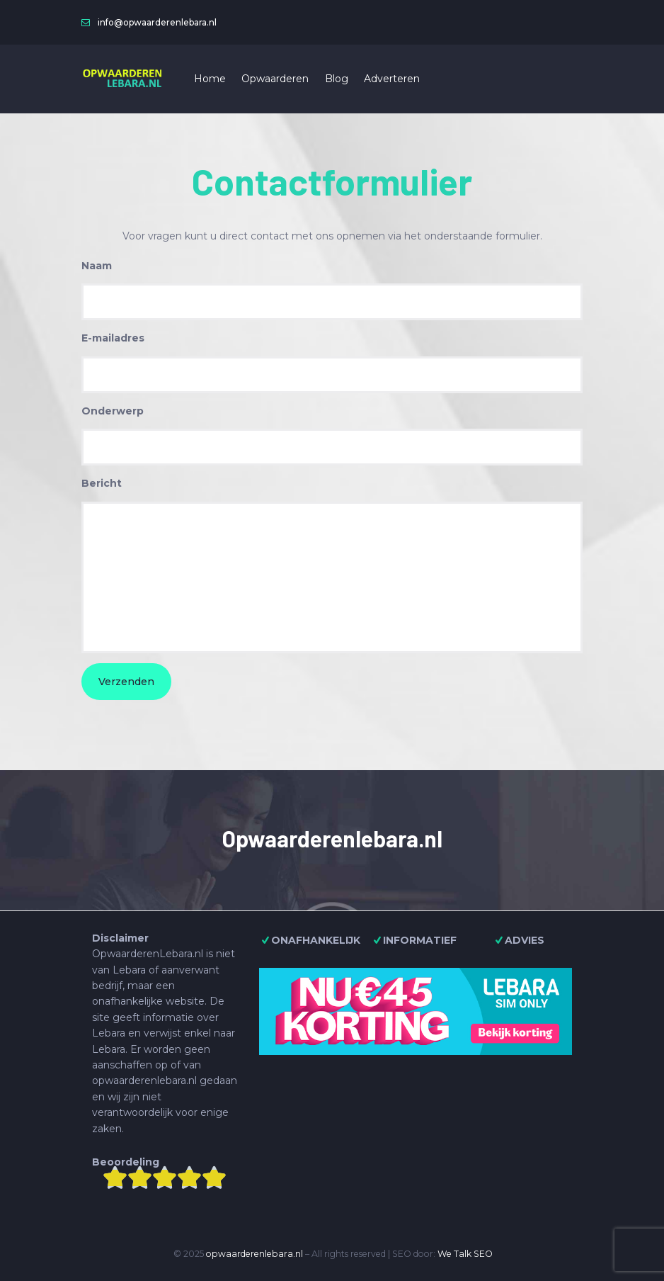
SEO (483, 1253)
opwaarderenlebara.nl (254, 1253)
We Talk (454, 1253)
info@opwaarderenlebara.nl (157, 22)
